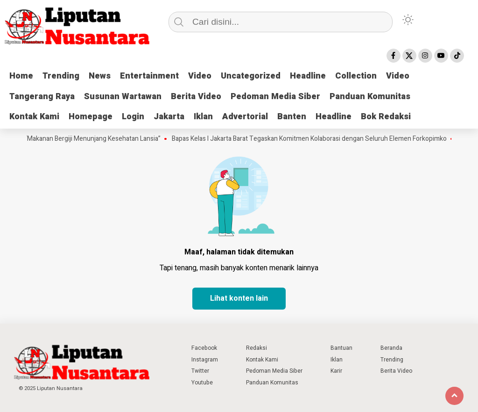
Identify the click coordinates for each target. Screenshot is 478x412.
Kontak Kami (34, 116)
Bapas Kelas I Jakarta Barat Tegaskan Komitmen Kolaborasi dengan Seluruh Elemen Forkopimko (313, 139)
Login (133, 116)
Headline (308, 76)
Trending (60, 76)
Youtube (202, 382)
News (100, 76)
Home (21, 76)
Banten (291, 116)
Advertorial (245, 116)
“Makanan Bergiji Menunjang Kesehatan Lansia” (97, 139)
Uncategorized (251, 76)
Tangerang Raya (42, 96)
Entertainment (149, 76)
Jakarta (169, 116)
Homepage (90, 116)
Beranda (391, 348)
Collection (356, 76)
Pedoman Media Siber (275, 96)
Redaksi (256, 348)
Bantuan (341, 348)
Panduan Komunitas (370, 96)
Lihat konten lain (239, 298)
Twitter (200, 371)
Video (199, 76)
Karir (336, 371)
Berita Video (196, 96)
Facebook (204, 348)
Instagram (204, 359)
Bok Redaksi (386, 116)
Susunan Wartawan (123, 96)
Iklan (203, 116)
